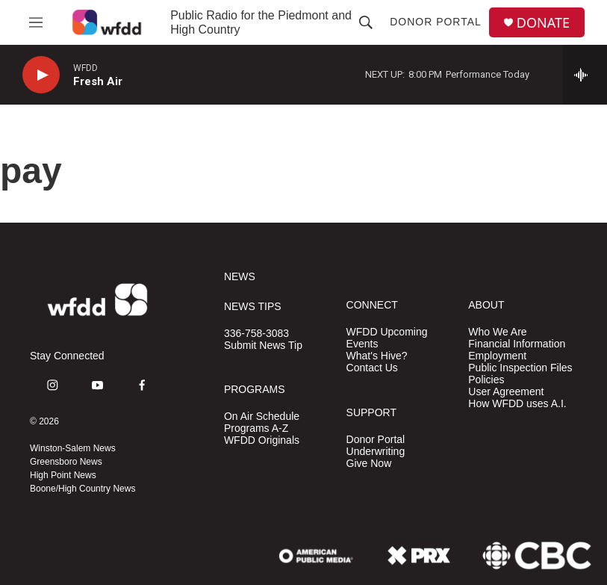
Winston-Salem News (73, 448)
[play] (41, 75)
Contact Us (372, 368)
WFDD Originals (261, 440)
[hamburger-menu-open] (35, 22)
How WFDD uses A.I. (517, 403)
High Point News (63, 475)
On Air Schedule (261, 416)
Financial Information (516, 344)
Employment (497, 356)
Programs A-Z (256, 428)
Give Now (369, 463)
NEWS (239, 276)
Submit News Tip (263, 345)
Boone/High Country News (82, 488)
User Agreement (506, 391)
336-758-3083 (256, 333)
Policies (486, 380)
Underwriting (375, 451)
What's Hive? (377, 356)
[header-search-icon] (366, 22)
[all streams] (585, 75)
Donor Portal (436, 22)
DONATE (543, 23)
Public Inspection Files (520, 368)
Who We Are (497, 332)
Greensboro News (66, 461)
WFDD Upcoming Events (387, 338)
